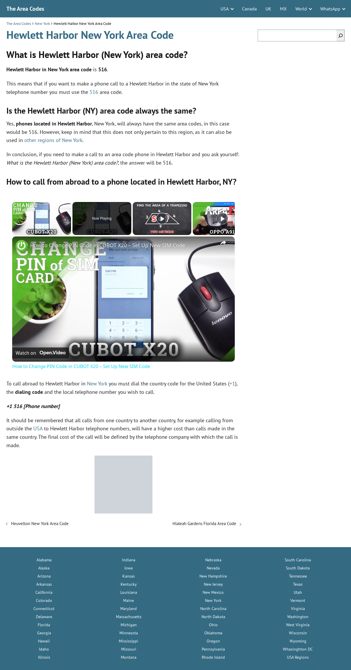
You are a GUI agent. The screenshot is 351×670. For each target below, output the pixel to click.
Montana (129, 657)
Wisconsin (298, 633)
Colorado (44, 600)
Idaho (44, 649)
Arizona (44, 576)
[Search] (340, 35)
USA (225, 9)
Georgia (44, 633)
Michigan (129, 624)
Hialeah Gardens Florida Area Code (204, 523)
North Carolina (213, 608)
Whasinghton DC (298, 649)
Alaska (44, 568)
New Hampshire (213, 576)
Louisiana (128, 592)
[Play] (162, 218)
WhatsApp (330, 9)
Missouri (128, 649)
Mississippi (128, 641)
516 (94, 92)
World (301, 9)
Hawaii (44, 641)
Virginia (298, 608)
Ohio (213, 624)
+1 (232, 383)
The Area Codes (25, 8)
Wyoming (298, 641)
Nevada (213, 568)
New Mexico (213, 592)
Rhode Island (213, 657)
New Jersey (213, 584)
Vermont (297, 600)
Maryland (128, 608)
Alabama (44, 559)
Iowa (128, 568)
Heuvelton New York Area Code (40, 523)
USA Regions (298, 657)
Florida (44, 624)
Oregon (213, 641)
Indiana (128, 559)
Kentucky (129, 584)
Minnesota (128, 633)
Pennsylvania (213, 649)
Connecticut (43, 608)
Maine (128, 600)
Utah (298, 592)
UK (268, 9)
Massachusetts (128, 616)
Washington (297, 616)
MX (283, 9)
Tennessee (298, 576)
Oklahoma (213, 633)
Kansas (128, 576)
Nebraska (213, 559)
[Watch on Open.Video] (40, 352)
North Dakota (213, 616)
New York (97, 383)
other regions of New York (53, 140)
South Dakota (298, 568)
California (43, 592)
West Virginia (298, 624)
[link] (21, 246)
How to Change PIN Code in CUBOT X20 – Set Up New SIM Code (107, 245)
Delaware (44, 616)
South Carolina (298, 559)
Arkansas (44, 584)
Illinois (44, 657)
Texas (298, 584)
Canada (249, 9)
